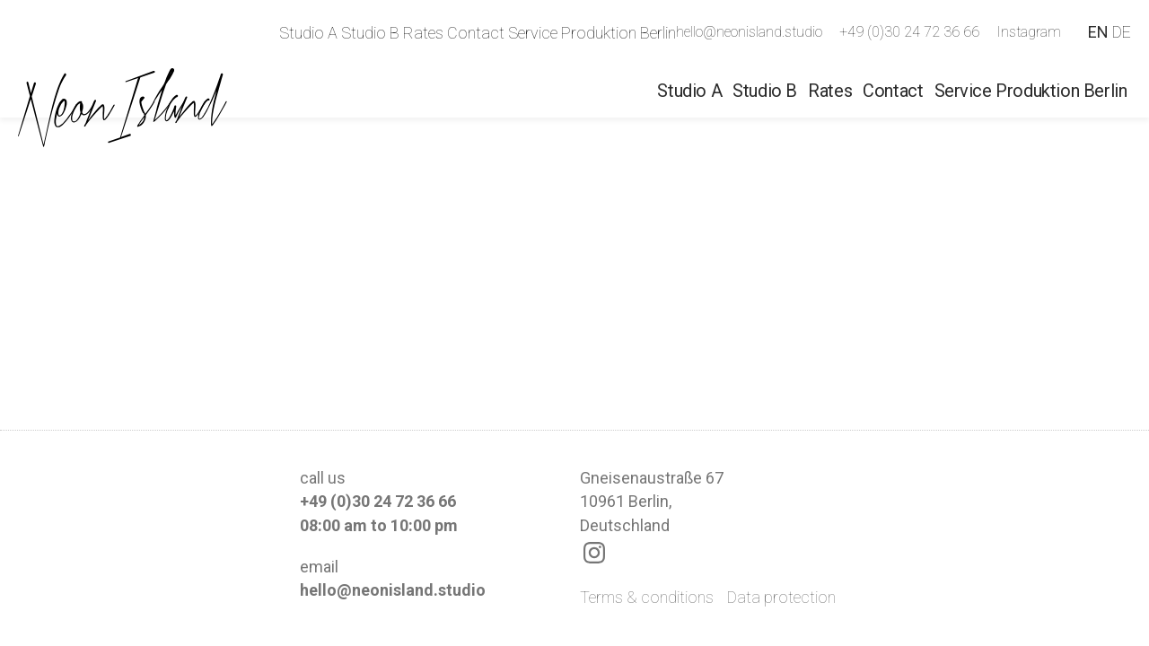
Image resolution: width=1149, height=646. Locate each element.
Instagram (1028, 31)
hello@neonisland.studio (749, 31)
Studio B (370, 32)
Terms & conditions (647, 597)
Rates (423, 32)
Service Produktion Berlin (592, 32)
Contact (475, 32)
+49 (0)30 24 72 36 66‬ (909, 31)
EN (1098, 31)
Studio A (308, 32)
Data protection (781, 597)
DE (1121, 31)
